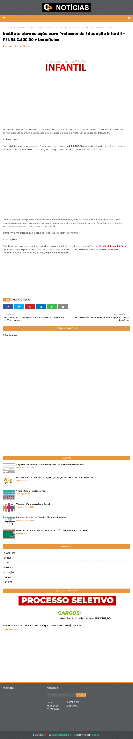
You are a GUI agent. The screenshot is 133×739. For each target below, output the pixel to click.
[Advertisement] (66, 104)
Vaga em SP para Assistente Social (33, 504)
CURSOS (7, 558)
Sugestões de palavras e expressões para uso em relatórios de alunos (50, 464)
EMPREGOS (8, 577)
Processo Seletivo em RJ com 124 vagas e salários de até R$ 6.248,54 (42, 625)
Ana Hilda (9, 46)
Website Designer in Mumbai (64, 735)
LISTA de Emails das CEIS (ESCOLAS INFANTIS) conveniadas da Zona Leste (51, 530)
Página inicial (9, 27)
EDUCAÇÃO (9, 572)
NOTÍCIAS (8, 582)
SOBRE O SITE (73, 702)
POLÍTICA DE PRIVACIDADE (53, 707)
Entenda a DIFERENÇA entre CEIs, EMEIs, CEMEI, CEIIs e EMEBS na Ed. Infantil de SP (54, 477)
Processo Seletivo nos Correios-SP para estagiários (41, 517)
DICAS (6, 563)
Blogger (96, 735)
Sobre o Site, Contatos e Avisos (31, 491)
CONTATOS (72, 706)
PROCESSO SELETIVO (25, 27)
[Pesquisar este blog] (61, 695)
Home (50, 702)
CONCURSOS (9, 553)
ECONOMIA (8, 567)
